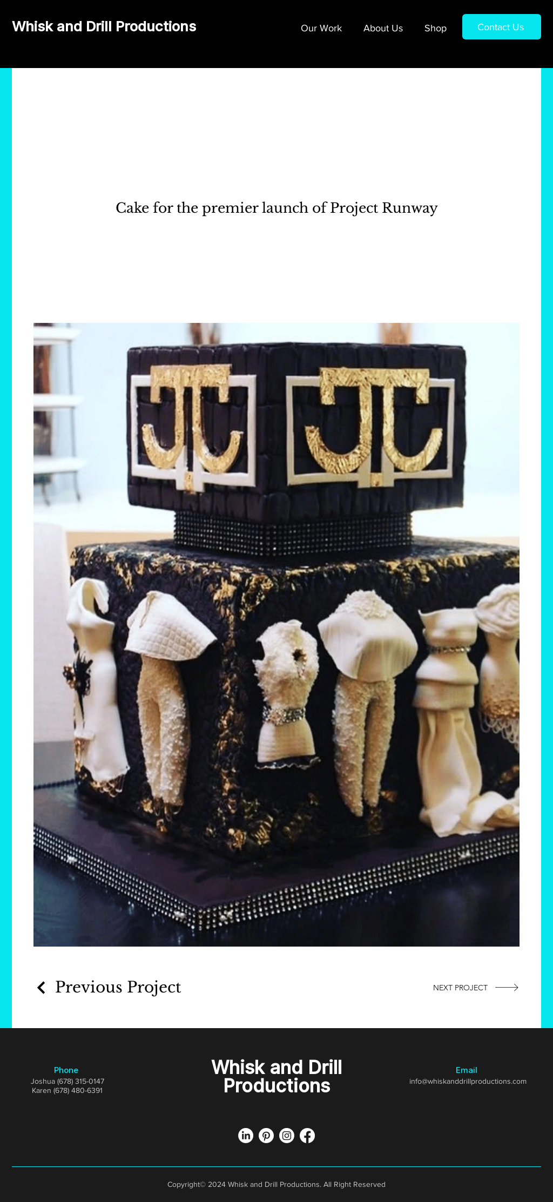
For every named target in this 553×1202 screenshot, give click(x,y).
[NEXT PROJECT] (476, 987)
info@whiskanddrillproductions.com (468, 1081)
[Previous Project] (107, 987)
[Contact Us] (501, 26)
